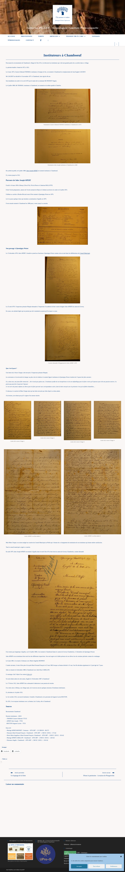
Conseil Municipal (85, 253)
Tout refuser (96, 866)
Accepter (79, 866)
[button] (121, 856)
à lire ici (29, 674)
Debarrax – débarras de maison (72, 844)
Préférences (113, 866)
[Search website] (116, 44)
